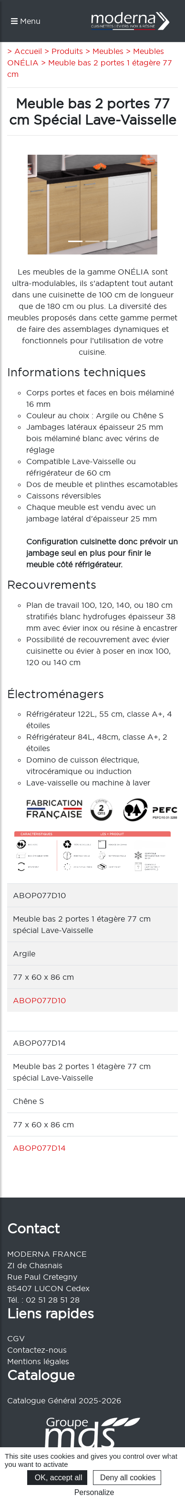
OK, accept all (57, 1478)
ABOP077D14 (39, 1148)
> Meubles (103, 51)
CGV (16, 1338)
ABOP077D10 (39, 1000)
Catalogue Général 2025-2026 (64, 1400)
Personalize (94, 1492)
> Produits (62, 51)
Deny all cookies (127, 1478)
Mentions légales (38, 1361)
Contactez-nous (37, 1350)
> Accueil (24, 51)
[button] (20, 205)
